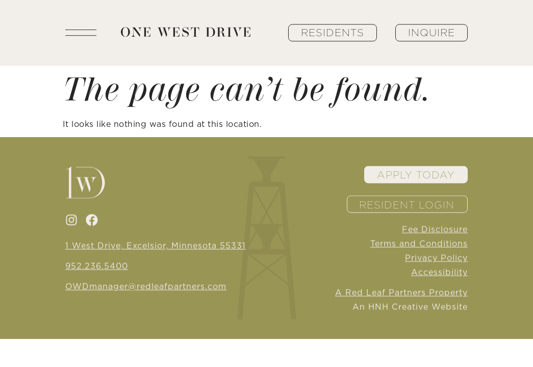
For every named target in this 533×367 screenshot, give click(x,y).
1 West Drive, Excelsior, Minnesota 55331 (155, 246)
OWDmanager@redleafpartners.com (145, 287)
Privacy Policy (436, 258)
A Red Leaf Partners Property (401, 293)
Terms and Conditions (419, 244)
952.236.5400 (96, 266)
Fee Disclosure (435, 229)
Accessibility (439, 272)
